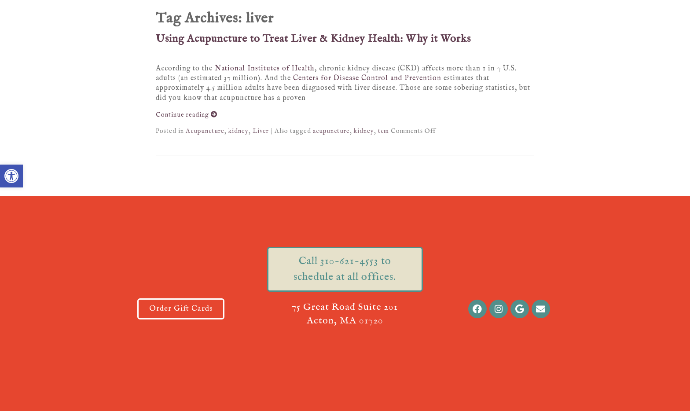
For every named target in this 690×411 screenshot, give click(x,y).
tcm (383, 131)
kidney (238, 131)
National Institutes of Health (265, 68)
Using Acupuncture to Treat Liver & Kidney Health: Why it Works (313, 39)
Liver (261, 131)
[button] (11, 176)
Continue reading (186, 115)
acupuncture (331, 131)
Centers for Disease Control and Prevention (367, 78)
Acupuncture (205, 131)
